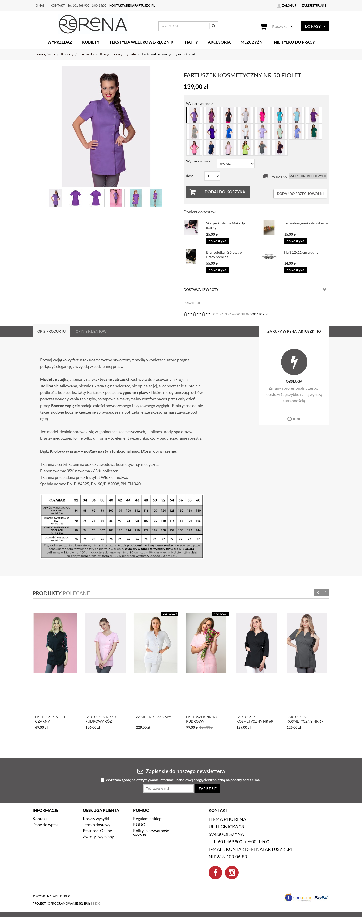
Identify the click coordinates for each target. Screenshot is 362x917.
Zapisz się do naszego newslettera (181, 771)
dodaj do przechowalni (300, 194)
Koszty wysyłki (96, 818)
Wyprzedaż (59, 42)
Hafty (191, 42)
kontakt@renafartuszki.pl (132, 5)
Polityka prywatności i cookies (152, 832)
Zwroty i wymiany (98, 836)
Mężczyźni (252, 42)
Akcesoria (219, 42)
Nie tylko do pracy (294, 42)
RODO (139, 824)
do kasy (315, 26)
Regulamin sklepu (148, 818)
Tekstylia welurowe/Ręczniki (142, 42)
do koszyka (217, 241)
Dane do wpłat (45, 824)
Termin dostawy (96, 824)
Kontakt (58, 5)
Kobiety (90, 42)
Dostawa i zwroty (255, 289)
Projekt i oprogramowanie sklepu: (67, 903)
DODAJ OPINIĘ (259, 314)
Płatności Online (97, 830)
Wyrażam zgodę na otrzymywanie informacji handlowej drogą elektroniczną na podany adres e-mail (184, 780)
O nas (40, 5)
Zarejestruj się (314, 5)
